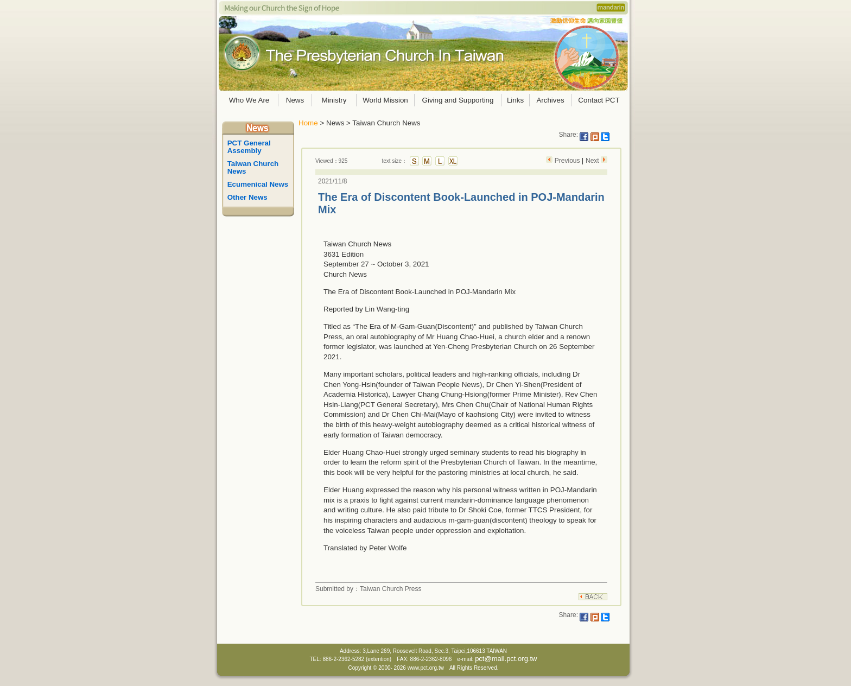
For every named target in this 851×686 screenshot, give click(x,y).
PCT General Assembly (250, 147)
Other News (247, 197)
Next (593, 160)
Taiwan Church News (254, 167)
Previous (566, 160)
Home (308, 123)
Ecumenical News (258, 184)
